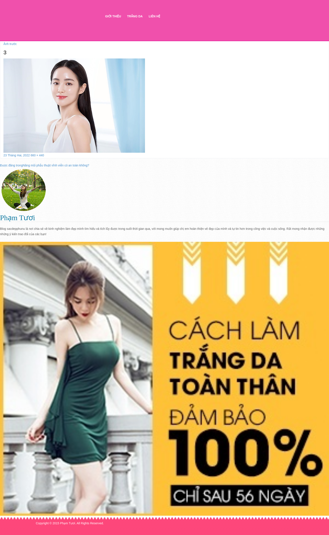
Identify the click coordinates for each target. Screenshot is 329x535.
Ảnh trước (10, 44)
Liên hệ (154, 16)
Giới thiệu (113, 16)
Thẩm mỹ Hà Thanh (63, 23)
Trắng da (135, 16)
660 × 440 (37, 155)
